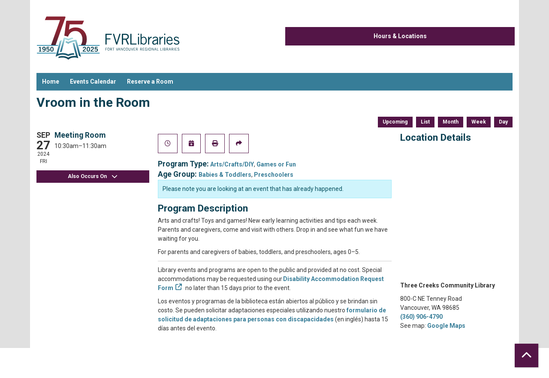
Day (503, 122)
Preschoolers (273, 174)
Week (478, 122)
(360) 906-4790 (421, 316)
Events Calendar (93, 81)
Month (451, 122)
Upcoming (395, 122)
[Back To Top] (526, 355)
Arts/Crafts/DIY (232, 164)
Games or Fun (276, 164)
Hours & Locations (400, 36)
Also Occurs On (93, 176)
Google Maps (446, 325)
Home (50, 81)
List (425, 122)
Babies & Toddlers (225, 174)
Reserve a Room (150, 81)
